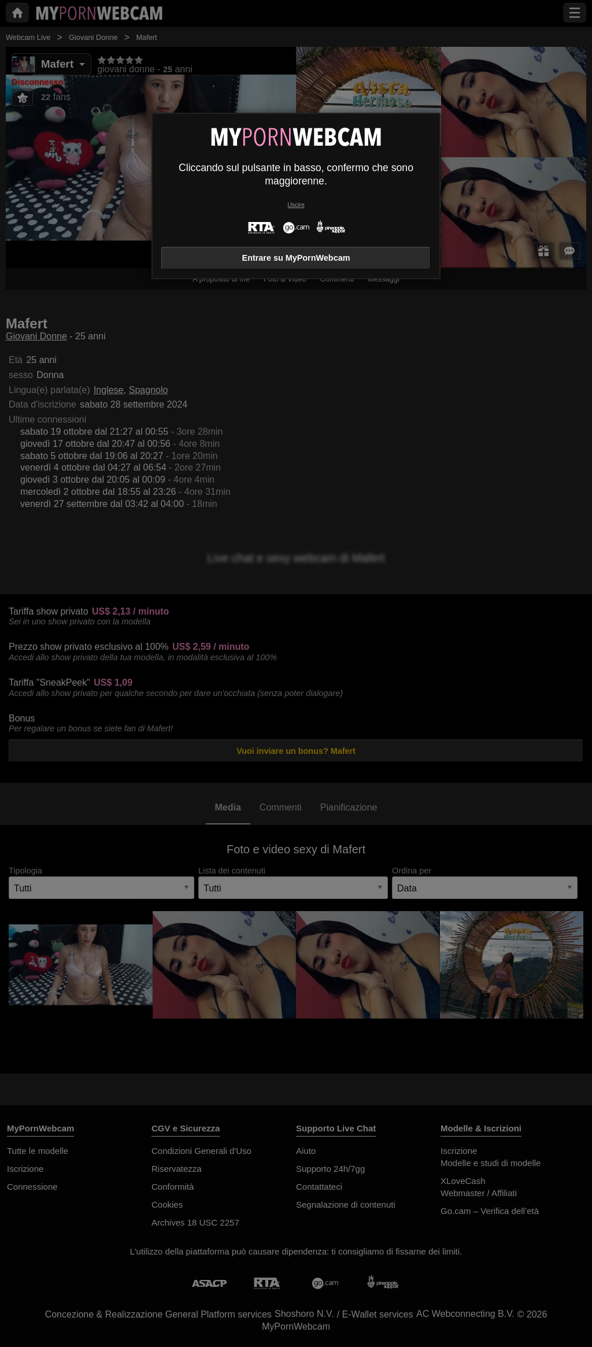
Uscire (295, 205)
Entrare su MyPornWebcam (296, 257)
